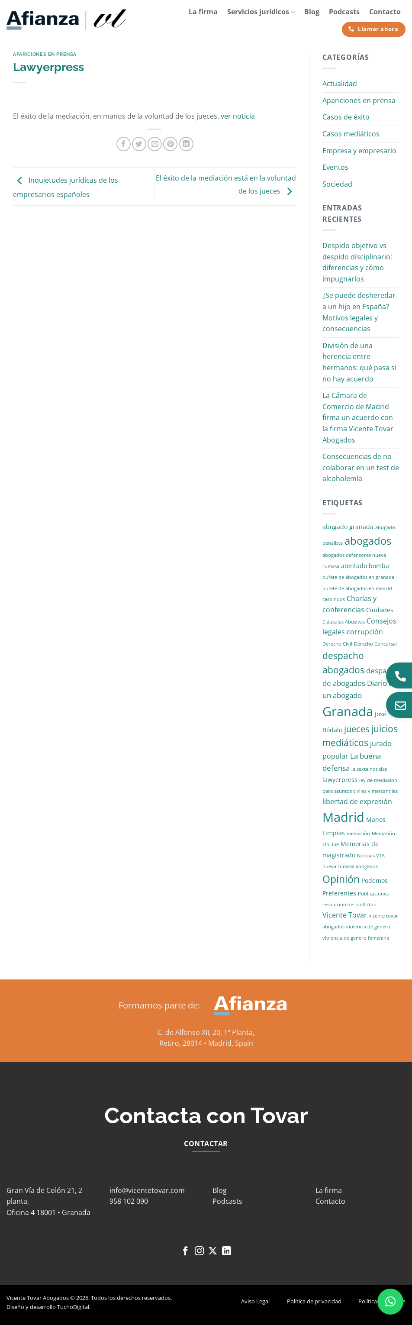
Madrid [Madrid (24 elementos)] (343, 816)
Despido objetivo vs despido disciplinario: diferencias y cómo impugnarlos (357, 262)
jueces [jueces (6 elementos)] (357, 729)
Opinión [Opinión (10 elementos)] (341, 879)
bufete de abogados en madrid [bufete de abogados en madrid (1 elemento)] (357, 588)
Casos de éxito (346, 117)
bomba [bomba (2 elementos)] (379, 566)
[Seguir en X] (212, 1252)
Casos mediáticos (351, 134)
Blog (311, 11)
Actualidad (339, 83)
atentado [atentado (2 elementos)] (354, 566)
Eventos (335, 167)
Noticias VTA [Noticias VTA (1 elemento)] (371, 856)
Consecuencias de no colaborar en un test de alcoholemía (360, 467)
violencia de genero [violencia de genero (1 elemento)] (368, 927)
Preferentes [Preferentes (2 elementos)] (339, 893)
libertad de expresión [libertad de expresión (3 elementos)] (357, 801)
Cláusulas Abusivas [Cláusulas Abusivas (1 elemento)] (343, 622)
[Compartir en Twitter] (139, 144)
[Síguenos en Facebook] (185, 1252)
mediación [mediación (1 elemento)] (358, 834)
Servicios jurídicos (261, 11)
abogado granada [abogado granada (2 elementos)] (347, 527)
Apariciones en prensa (45, 54)
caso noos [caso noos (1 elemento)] (333, 599)
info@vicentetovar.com (147, 1190)
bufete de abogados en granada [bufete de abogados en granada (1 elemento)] (358, 577)
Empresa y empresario (359, 150)
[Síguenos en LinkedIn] (226, 1252)
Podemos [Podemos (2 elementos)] (374, 880)
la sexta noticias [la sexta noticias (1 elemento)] (369, 769)
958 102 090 (128, 1201)
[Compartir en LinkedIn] (186, 144)
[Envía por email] (155, 144)
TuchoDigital (73, 1307)
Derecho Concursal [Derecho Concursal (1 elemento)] (375, 644)
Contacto (385, 11)
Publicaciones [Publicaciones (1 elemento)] (373, 894)
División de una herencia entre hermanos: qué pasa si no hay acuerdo (359, 362)
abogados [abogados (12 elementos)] (367, 540)
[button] (390, 1302)
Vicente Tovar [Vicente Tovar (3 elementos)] (344, 915)
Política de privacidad (314, 1301)
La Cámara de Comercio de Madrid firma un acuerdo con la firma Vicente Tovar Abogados (357, 417)
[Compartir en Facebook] (123, 144)
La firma (203, 11)
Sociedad (337, 184)
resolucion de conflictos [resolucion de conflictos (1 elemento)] (349, 905)
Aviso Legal (255, 1301)
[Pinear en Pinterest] (170, 144)
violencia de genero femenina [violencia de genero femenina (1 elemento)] (355, 938)
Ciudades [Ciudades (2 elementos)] (379, 610)
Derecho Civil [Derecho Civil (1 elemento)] (337, 644)
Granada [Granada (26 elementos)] (347, 711)
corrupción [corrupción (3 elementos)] (365, 632)
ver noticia (238, 116)
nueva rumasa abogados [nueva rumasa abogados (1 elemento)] (350, 866)
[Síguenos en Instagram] (199, 1252)
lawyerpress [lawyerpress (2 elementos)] (339, 780)
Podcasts (344, 11)
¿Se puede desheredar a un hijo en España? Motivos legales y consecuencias (359, 312)
